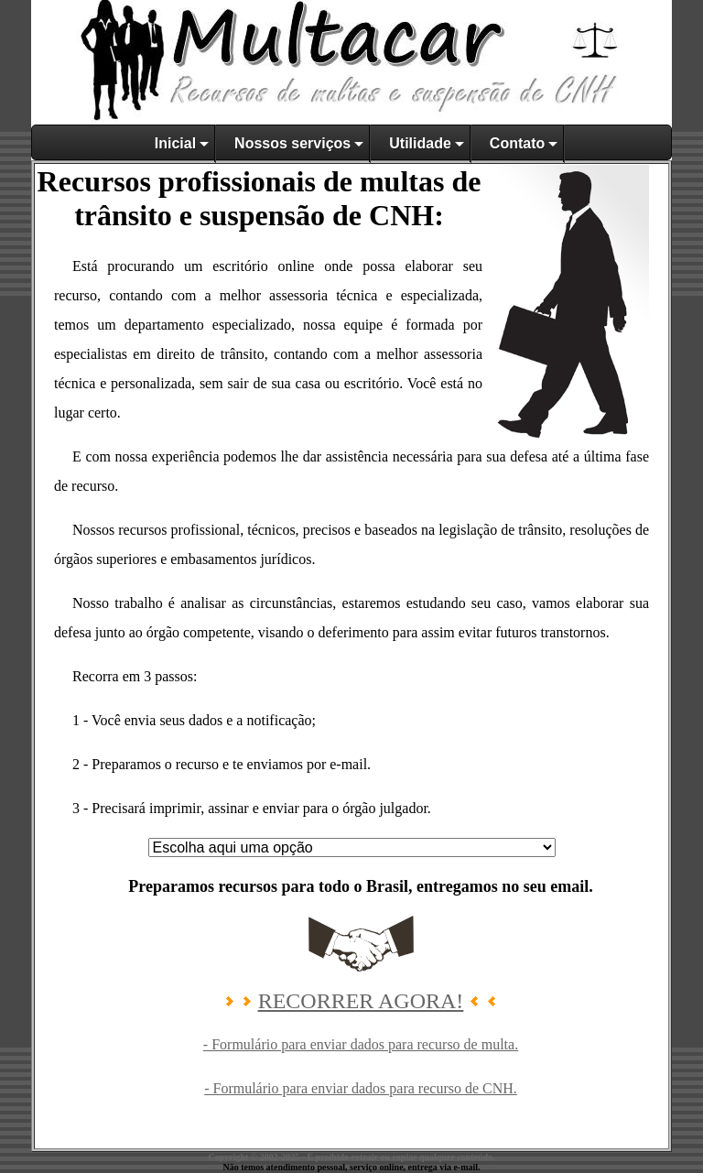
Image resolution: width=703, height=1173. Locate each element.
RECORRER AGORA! (361, 1001)
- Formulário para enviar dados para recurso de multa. (360, 1044)
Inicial (175, 143)
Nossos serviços (292, 143)
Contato (517, 143)
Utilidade (420, 143)
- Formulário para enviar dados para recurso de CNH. (360, 1088)
